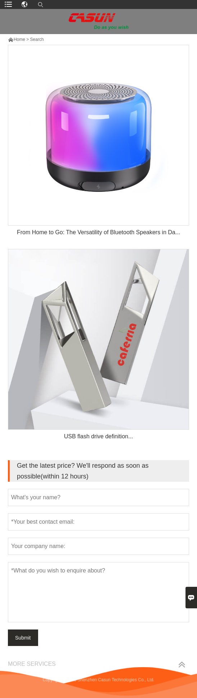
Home (19, 39)
